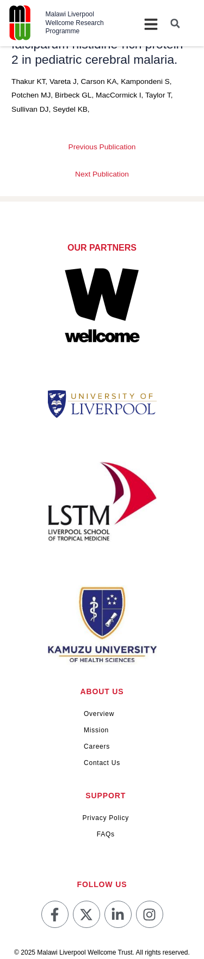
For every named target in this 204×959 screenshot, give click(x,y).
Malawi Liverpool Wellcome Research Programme (75, 22)
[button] (175, 23)
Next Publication (102, 174)
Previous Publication (102, 147)
